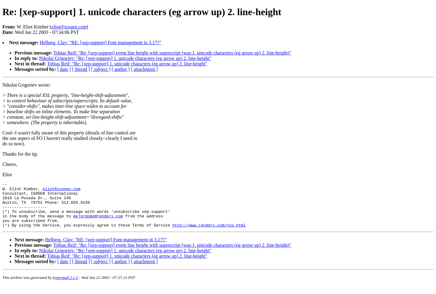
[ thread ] (81, 69)
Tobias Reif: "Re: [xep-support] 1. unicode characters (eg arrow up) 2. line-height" (127, 63)
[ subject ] (101, 69)
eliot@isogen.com (62, 190)
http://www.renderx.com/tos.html (209, 234)
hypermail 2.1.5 (65, 286)
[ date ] (64, 69)
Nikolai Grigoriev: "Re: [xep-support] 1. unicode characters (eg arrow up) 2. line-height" (125, 58)
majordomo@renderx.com (98, 223)
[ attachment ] (144, 69)
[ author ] (121, 69)
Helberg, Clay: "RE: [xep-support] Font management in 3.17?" (100, 42)
